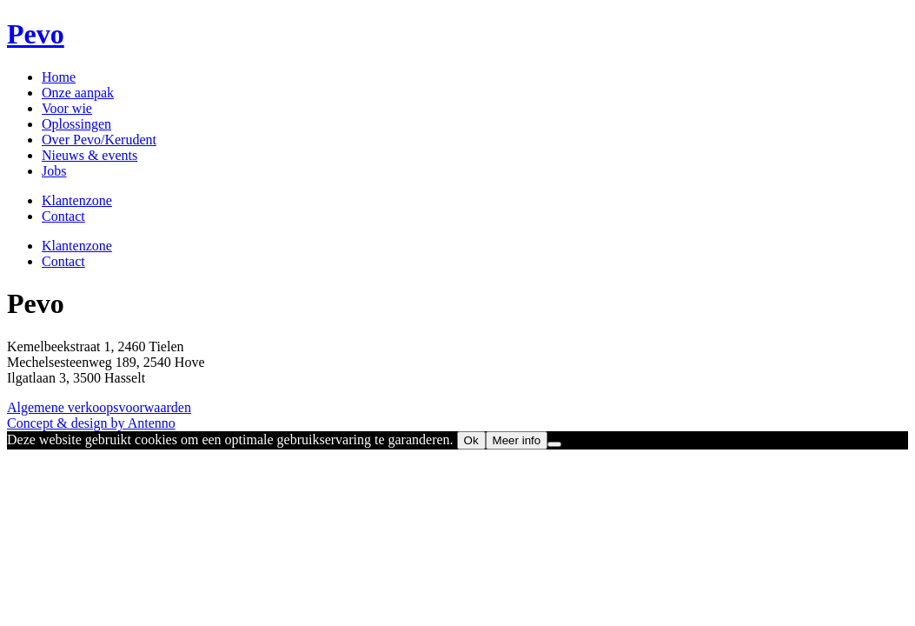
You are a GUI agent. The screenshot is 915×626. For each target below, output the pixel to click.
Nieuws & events (89, 155)
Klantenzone (77, 200)
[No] (554, 444)
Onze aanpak (78, 92)
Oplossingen (76, 124)
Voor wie (67, 108)
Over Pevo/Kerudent (99, 139)
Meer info (517, 440)
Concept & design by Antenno (91, 423)
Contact (63, 216)
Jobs (54, 170)
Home (59, 77)
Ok (471, 440)
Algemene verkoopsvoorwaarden (99, 407)
